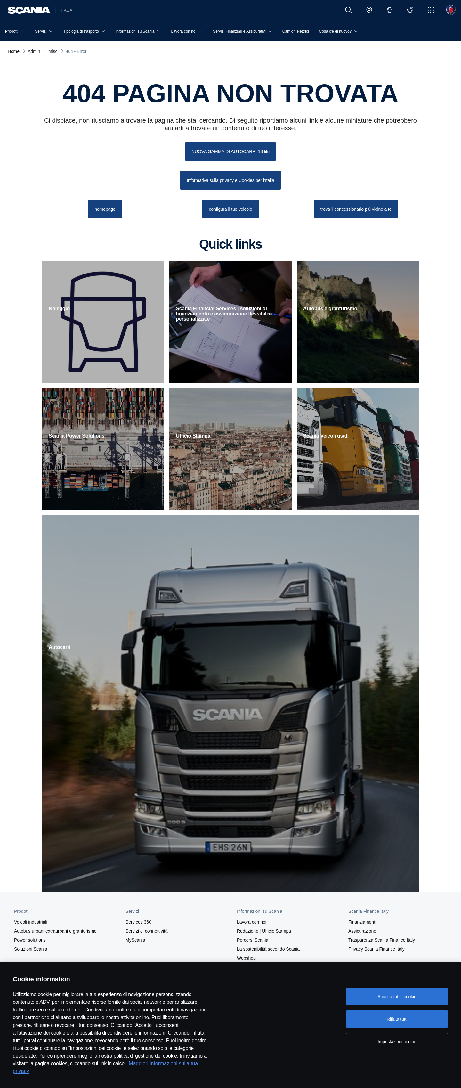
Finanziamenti (362, 922)
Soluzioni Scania (30, 949)
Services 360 (138, 922)
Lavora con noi (251, 922)
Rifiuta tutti (397, 1019)
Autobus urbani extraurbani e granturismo (55, 931)
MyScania (135, 940)
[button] (430, 10)
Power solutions (30, 940)
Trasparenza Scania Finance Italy (381, 940)
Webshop (246, 958)
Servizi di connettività (146, 931)
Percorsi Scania (252, 940)
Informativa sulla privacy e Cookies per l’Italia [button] (230, 180)
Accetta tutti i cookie (396, 996)
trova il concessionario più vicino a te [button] (356, 209)
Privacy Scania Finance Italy (376, 949)
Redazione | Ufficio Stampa (264, 931)
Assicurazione (362, 931)
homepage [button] (104, 209)
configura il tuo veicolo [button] (230, 209)
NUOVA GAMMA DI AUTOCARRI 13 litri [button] (230, 151)
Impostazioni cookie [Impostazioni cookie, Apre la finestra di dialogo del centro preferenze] (397, 1041)
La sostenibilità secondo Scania (268, 949)
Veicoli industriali (30, 922)
